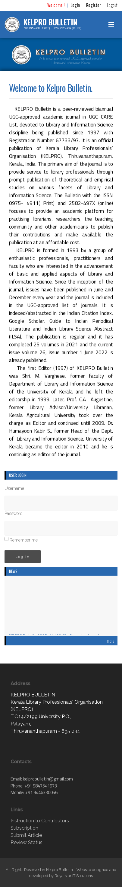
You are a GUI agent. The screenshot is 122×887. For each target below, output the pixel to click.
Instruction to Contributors (40, 821)
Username (14, 489)
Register (93, 5)
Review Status (26, 842)
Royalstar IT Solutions (74, 875)
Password (14, 514)
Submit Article (26, 835)
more (110, 641)
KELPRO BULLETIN (50, 22)
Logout (112, 5)
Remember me (24, 541)
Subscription (24, 828)
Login (75, 5)
